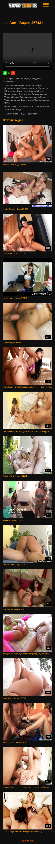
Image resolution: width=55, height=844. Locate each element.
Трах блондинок (12, 100)
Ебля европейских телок (16, 91)
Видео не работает (29, 114)
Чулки (7, 103)
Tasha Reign (15, 109)
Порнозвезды (10, 94)
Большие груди (22, 79)
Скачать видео (12, 114)
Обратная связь (27, 841)
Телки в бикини (11, 97)
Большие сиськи (34, 85)
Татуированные (39, 94)
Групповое (9, 82)
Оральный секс (36, 91)
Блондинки (35, 79)
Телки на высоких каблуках (33, 97)
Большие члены (12, 88)
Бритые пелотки (29, 88)
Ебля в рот (43, 88)
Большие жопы (17, 85)
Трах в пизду (27, 100)
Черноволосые (41, 100)
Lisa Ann (38, 106)
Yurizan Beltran (26, 106)
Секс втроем (25, 94)
